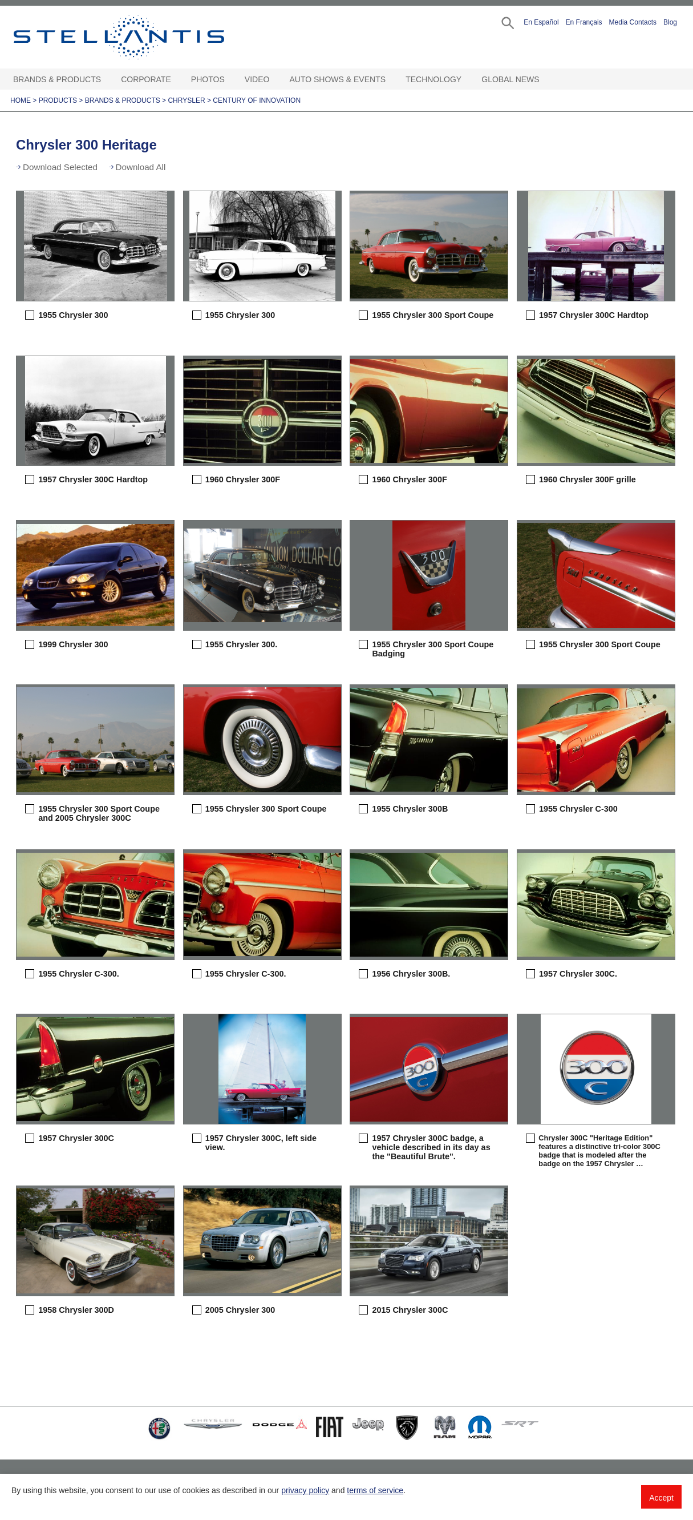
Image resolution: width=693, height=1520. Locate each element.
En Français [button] (584, 22)
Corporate (146, 79)
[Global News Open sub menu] (545, 79)
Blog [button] (670, 22)
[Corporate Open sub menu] (177, 79)
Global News (510, 79)
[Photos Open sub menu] (230, 79)
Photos (208, 79)
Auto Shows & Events (338, 79)
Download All (141, 167)
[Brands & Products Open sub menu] (106, 79)
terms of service (375, 1490)
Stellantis (145, 37)
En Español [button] (541, 22)
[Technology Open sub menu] (467, 79)
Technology (433, 79)
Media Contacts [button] (632, 22)
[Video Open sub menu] (275, 79)
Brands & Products (57, 79)
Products (58, 100)
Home (20, 100)
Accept (661, 1497)
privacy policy (305, 1490)
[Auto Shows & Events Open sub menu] (391, 79)
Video (257, 79)
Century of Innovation (257, 100)
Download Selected (60, 167)
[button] (507, 22)
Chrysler (186, 100)
